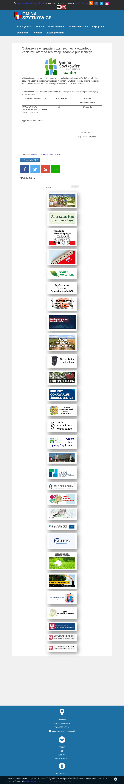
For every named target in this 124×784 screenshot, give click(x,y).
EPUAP (62, 747)
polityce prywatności (32, 781)
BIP (62, 751)
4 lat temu (33, 154)
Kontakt (38, 33)
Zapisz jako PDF (30, 160)
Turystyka (98, 26)
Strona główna (23, 26)
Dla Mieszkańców (78, 26)
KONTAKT (62, 755)
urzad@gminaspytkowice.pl (31, 3)
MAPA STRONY (62, 758)
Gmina (39, 26)
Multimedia (23, 33)
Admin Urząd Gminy (51, 154)
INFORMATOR (62, 774)
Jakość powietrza (55, 33)
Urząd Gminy (56, 26)
